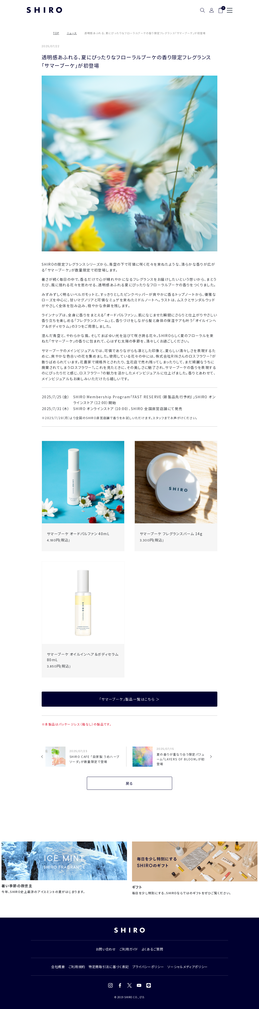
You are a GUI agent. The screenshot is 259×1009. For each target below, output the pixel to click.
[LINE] (148, 985)
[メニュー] (229, 10)
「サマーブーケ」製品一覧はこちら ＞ (129, 699)
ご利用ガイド (128, 949)
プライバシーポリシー (148, 966)
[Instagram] (110, 985)
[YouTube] (139, 985)
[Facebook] (120, 985)
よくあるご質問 (152, 949)
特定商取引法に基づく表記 (109, 966)
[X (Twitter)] (129, 985)
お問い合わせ (106, 949)
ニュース (72, 33)
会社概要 (58, 966)
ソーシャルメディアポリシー (187, 966)
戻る (129, 783)
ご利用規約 (77, 966)
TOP (56, 33)
